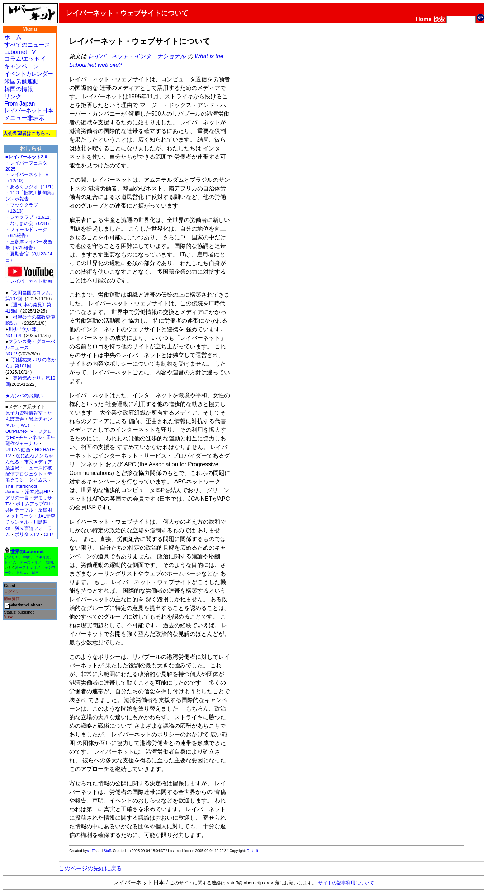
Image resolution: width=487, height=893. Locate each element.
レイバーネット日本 (28, 110)
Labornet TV (20, 52)
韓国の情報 (18, 89)
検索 (439, 19)
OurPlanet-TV (19, 431)
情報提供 (12, 598)
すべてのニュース (27, 45)
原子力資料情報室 (24, 413)
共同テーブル (19, 510)
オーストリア (30, 562)
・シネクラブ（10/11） (29, 217)
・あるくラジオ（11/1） (30, 186)
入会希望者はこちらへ (26, 133)
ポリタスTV (27, 534)
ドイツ (9, 562)
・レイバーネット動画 (30, 279)
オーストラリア (27, 567)
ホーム (13, 37)
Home (423, 19)
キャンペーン (21, 66)
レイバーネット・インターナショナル (137, 56)
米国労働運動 (21, 81)
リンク (13, 96)
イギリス (42, 557)
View (8, 616)
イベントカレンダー (28, 74)
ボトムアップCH (33, 503)
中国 (26, 557)
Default (252, 851)
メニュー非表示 (24, 118)
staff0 (91, 851)
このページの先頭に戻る (90, 868)
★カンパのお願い (24, 395)
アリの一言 (17, 497)
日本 (35, 572)
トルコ (21, 572)
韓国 (49, 562)
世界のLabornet (27, 551)
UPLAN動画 (17, 449)
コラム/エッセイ (25, 59)
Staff (107, 851)
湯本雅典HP (37, 491)
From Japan (19, 104)
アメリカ (11, 557)
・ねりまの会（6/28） (28, 223)
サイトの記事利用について (346, 882)
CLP (48, 534)
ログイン (12, 591)
